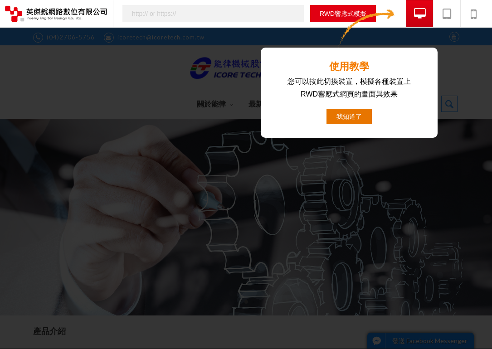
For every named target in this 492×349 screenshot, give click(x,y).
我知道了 (349, 116)
